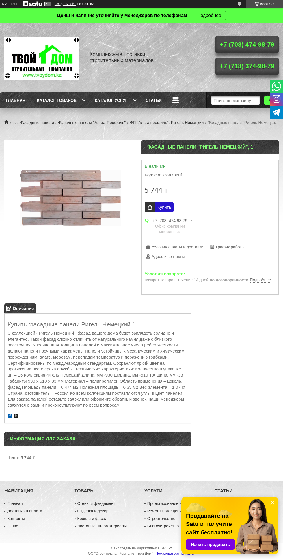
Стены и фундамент (96, 503)
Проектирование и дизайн (171, 503)
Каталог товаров (57, 100)
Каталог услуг (111, 100)
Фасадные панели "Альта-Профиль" (92, 122)
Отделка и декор (93, 511)
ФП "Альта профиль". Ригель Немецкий (167, 122)
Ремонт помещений (165, 511)
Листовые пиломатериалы (102, 526)
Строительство (161, 518)
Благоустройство (163, 526)
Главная (15, 100)
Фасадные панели (37, 122)
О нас (12, 526)
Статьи (154, 100)
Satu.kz (166, 548)
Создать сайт (65, 4)
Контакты (16, 518)
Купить (164, 207)
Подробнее (209, 15)
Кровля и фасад (92, 518)
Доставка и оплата (24, 511)
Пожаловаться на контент (176, 553)
